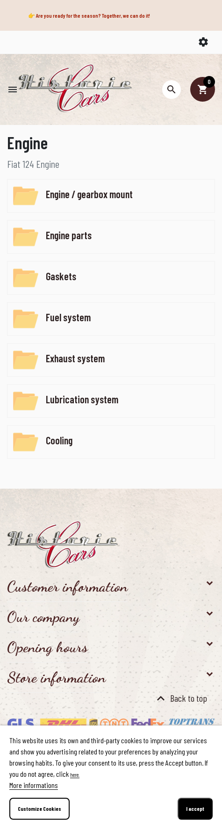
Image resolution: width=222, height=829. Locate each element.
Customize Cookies (39, 808)
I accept (195, 808)
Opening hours (47, 647)
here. (74, 774)
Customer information (67, 586)
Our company (43, 617)
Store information (56, 677)
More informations (33, 785)
